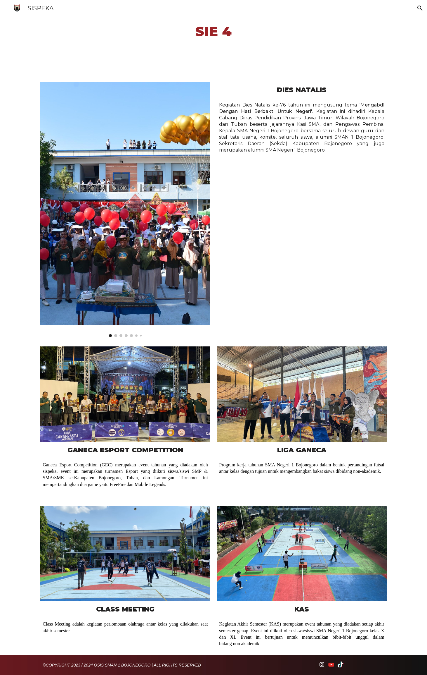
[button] (420, 8)
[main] (213, 31)
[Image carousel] (125, 209)
